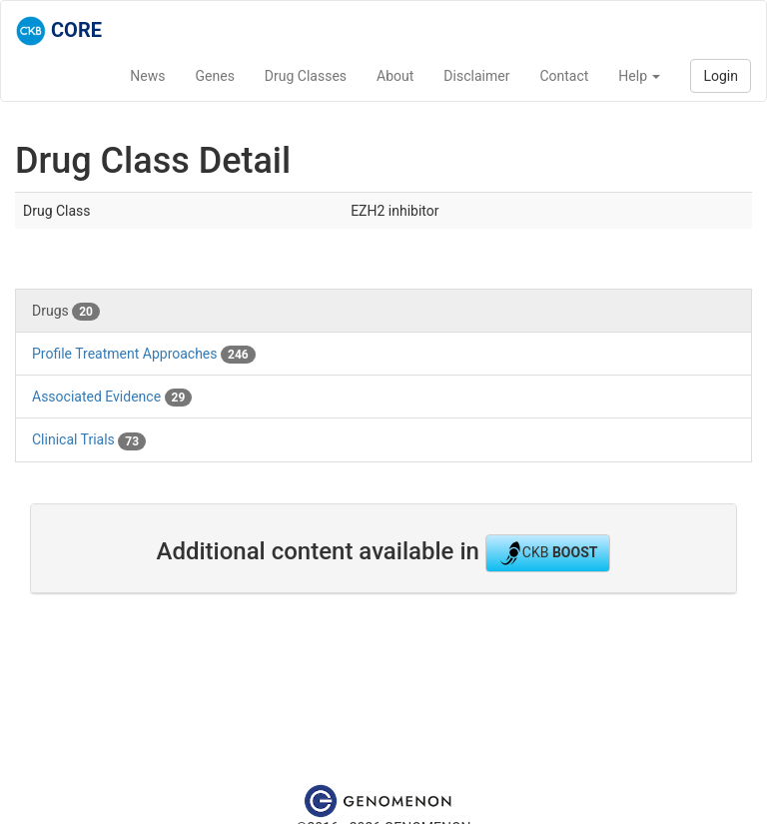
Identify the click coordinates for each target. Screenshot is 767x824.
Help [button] (639, 76)
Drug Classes (306, 76)
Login (720, 76)
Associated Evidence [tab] (112, 398)
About (395, 76)
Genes (215, 76)
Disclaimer (476, 76)
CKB (548, 553)
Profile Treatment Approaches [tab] (144, 355)
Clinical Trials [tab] (89, 440)
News (147, 76)
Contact (563, 76)
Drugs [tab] (66, 312)
